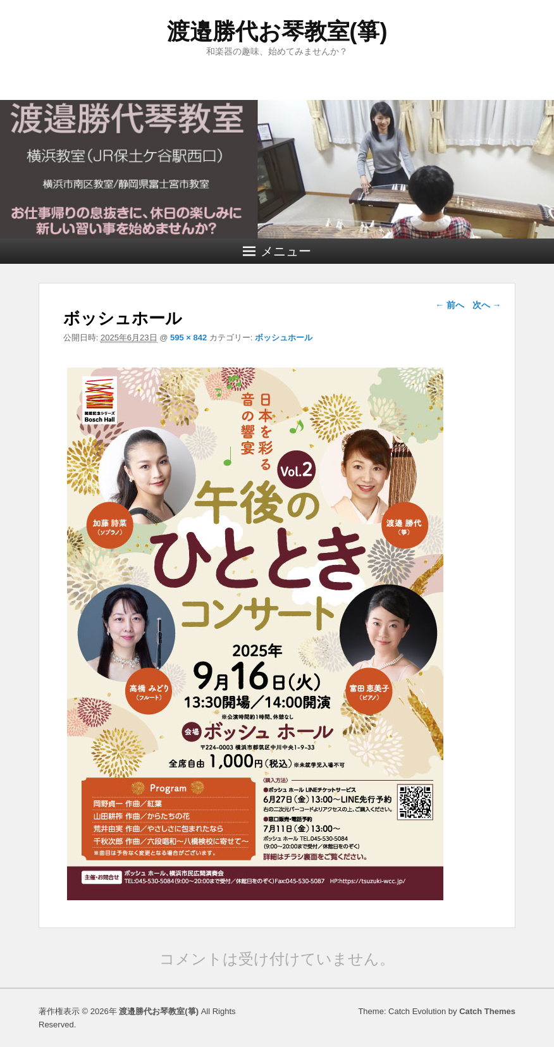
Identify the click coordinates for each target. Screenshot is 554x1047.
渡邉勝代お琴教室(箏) (277, 31)
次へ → (487, 305)
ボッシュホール (283, 337)
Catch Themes (487, 1011)
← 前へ (449, 305)
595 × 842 (188, 337)
